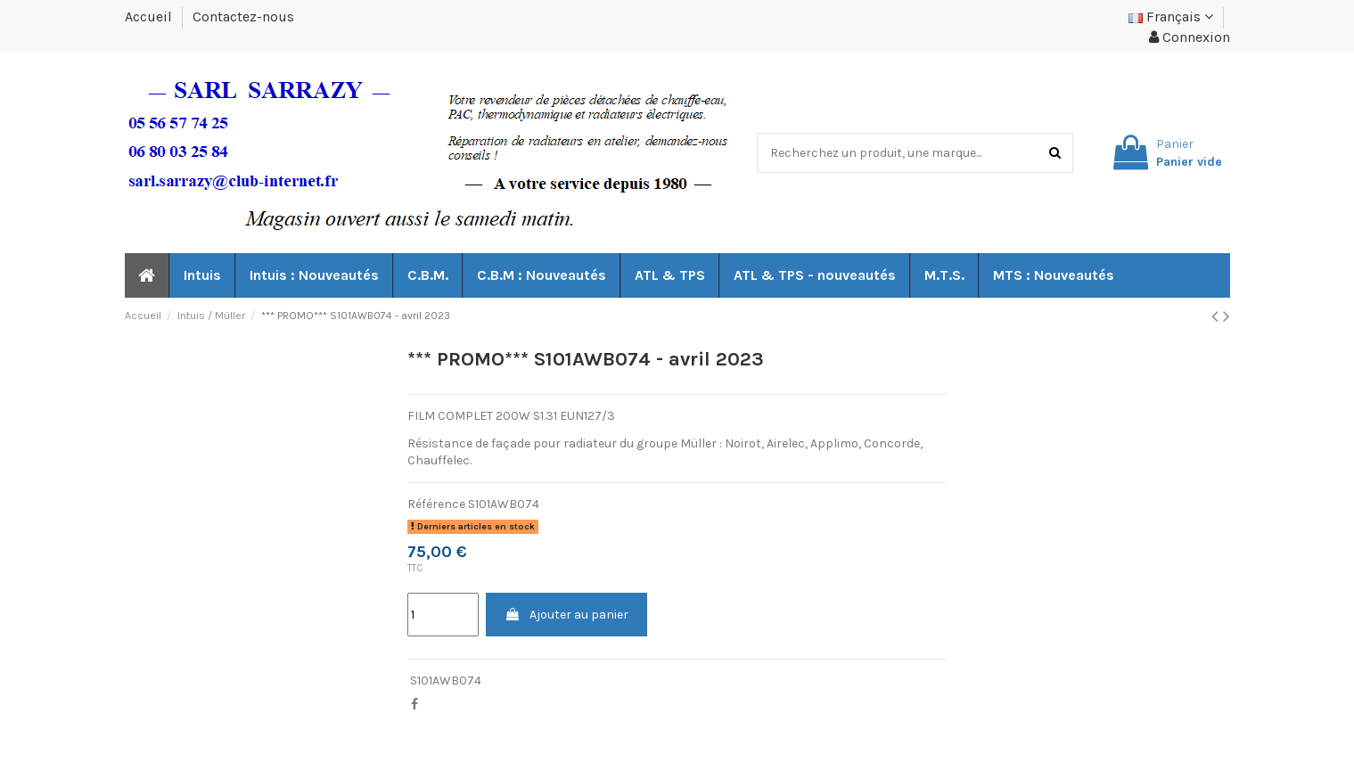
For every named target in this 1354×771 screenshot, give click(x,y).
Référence (436, 504)
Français (1170, 16)
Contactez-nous (243, 16)
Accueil (150, 16)
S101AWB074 (445, 680)
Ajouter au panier (566, 614)
